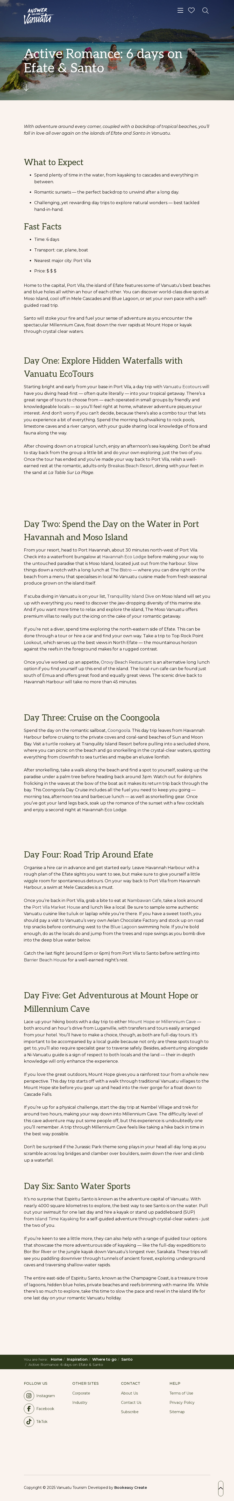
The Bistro (121, 570)
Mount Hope (142, 1021)
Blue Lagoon (123, 926)
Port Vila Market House (56, 907)
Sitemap (177, 1412)
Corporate (81, 1393)
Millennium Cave (178, 1021)
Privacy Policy (182, 1402)
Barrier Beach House (45, 960)
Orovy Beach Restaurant (126, 662)
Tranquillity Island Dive (130, 596)
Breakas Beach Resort (130, 465)
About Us (129, 1393)
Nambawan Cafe (144, 900)
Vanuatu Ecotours (182, 386)
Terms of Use (181, 1393)
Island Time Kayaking (57, 1218)
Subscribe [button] (130, 1412)
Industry (79, 1402)
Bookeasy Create (130, 1487)
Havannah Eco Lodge (124, 556)
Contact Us (131, 1402)
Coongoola (119, 730)
